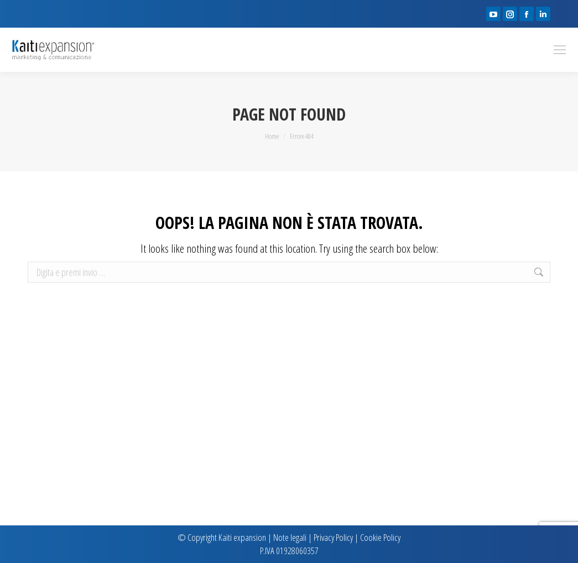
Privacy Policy (333, 537)
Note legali (289, 537)
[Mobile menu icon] (560, 50)
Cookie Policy (380, 537)
